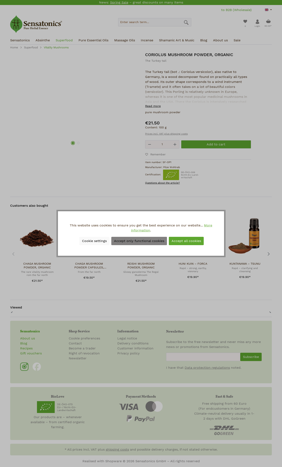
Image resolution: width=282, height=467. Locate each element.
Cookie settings (94, 241)
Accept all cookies (186, 241)
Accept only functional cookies (139, 241)
